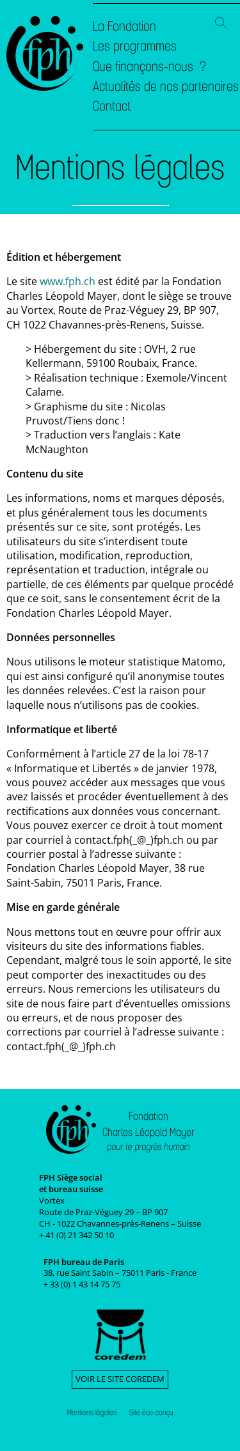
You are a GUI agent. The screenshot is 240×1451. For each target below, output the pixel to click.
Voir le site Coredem (120, 1379)
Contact (112, 106)
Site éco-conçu (151, 1412)
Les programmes (135, 46)
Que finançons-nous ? (149, 66)
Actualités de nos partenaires (166, 86)
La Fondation (124, 26)
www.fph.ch (67, 281)
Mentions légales (91, 1412)
